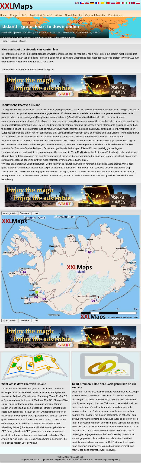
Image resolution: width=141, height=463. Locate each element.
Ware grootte (9, 213)
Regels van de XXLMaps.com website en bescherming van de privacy (87, 459)
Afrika (58, 15)
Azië (23, 15)
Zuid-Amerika (115, 15)
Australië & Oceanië (41, 15)
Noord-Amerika (73, 15)
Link (36, 213)
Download (25, 213)
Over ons (48, 459)
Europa (14, 15)
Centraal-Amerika (95, 15)
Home (3, 15)
